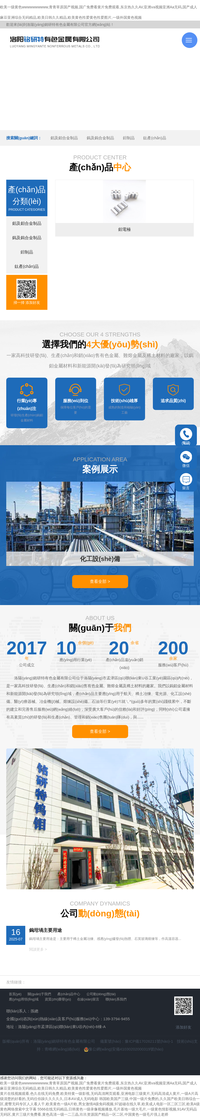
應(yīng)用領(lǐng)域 (24, 999)
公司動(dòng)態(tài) (101, 994)
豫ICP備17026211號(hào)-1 (149, 1041)
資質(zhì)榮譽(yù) (58, 999)
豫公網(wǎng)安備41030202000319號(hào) (123, 1049)
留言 (186, 481)
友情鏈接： (16, 982)
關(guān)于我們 (39, 994)
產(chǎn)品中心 (68, 994)
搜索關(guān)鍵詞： (24, 138)
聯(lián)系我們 (116, 999)
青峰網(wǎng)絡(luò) (62, 1049)
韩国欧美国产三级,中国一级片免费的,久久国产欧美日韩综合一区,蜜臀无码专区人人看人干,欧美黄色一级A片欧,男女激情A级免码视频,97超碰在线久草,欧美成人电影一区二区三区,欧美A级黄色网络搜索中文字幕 (100, 1104)
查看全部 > (100, 581)
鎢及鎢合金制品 (100, 138)
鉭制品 (129, 138)
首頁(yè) (15, 994)
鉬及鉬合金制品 (64, 138)
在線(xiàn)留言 (88, 999)
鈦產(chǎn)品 (154, 138)
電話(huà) (186, 436)
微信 (186, 459)
